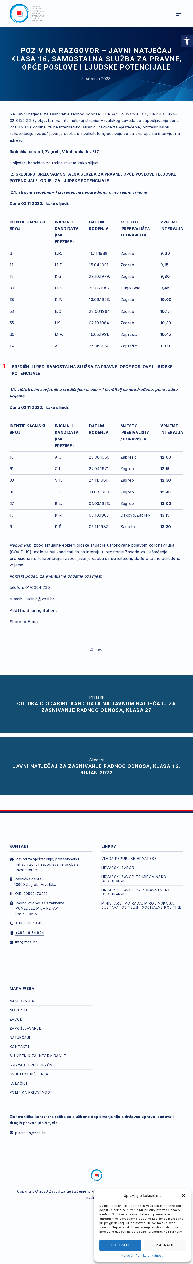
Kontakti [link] (19, 1047)
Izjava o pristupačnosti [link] (36, 1065)
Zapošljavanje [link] (25, 1028)
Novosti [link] (18, 1010)
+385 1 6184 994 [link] (29, 932)
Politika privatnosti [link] (150, 1255)
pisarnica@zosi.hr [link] (30, 1132)
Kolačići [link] (127, 1255)
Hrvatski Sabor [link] (118, 868)
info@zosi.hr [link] (26, 942)
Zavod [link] (16, 1019)
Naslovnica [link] (22, 1001)
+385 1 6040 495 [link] (30, 923)
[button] (183, 1195)
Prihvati (120, 1245)
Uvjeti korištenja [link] (29, 1074)
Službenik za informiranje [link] (38, 1056)
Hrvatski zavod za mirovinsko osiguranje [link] (134, 879)
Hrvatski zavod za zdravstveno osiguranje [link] (136, 892)
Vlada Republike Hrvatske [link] (129, 858)
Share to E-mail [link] (24, 621)
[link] (187, 41)
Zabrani (165, 1245)
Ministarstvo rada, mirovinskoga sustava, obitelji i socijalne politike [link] (141, 905)
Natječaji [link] (20, 1037)
